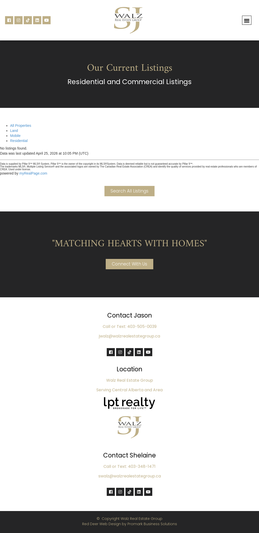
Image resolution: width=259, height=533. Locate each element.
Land (14, 131)
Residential (19, 141)
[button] (246, 20)
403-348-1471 (142, 466)
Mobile (15, 136)
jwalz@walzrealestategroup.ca (129, 336)
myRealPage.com (33, 173)
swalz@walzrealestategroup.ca (129, 476)
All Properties (20, 126)
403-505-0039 (142, 326)
